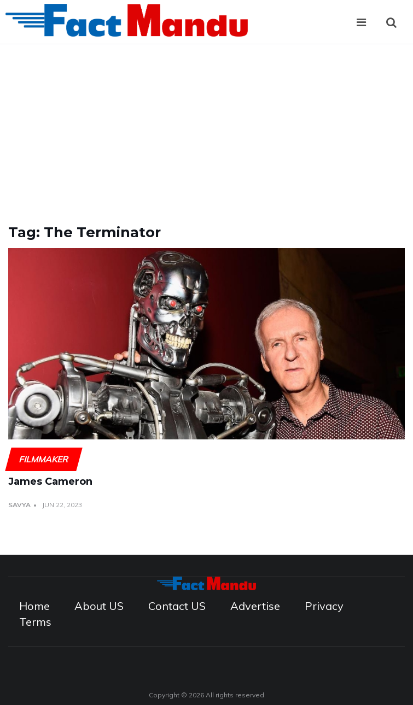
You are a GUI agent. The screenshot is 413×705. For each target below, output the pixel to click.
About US (99, 606)
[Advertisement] (206, 126)
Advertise (255, 606)
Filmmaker (43, 459)
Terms (35, 621)
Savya (19, 505)
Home (34, 606)
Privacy (324, 606)
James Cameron (50, 481)
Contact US (177, 606)
